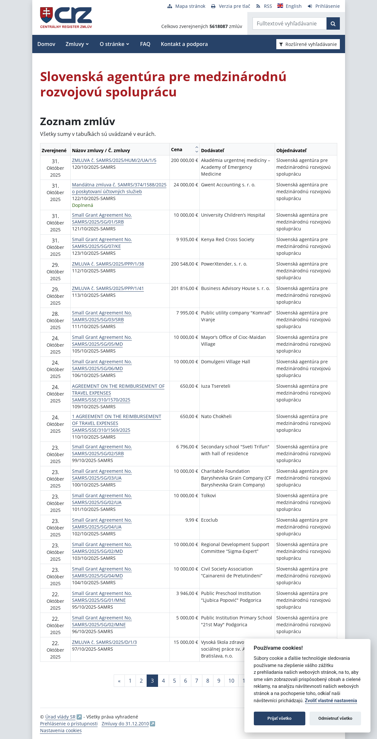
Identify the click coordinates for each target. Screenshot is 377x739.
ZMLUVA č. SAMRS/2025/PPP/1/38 (108, 264)
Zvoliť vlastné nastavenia (331, 700)
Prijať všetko (280, 718)
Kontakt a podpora (184, 44)
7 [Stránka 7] (196, 680)
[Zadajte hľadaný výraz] (290, 23)
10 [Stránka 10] (231, 680)
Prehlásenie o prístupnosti (69, 723)
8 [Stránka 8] (207, 680)
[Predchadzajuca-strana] (119, 680)
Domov (46, 44)
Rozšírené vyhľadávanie (308, 44)
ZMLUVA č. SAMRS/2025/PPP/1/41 (108, 288)
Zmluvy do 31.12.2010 (125, 723)
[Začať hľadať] (333, 23)
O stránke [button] (112, 44)
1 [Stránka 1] (130, 680)
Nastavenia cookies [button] (61, 730)
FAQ (145, 44)
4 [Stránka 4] (163, 680)
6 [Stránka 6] (185, 680)
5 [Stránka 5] (174, 680)
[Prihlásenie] (323, 6)
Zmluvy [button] (75, 44)
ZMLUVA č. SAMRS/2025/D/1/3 (104, 642)
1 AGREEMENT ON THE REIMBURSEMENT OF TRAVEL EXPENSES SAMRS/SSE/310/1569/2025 (116, 423)
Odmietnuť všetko (335, 718)
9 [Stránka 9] (218, 680)
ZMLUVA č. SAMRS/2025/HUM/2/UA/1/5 (114, 160)
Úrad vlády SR (60, 717)
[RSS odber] (263, 6)
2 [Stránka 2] (141, 680)
